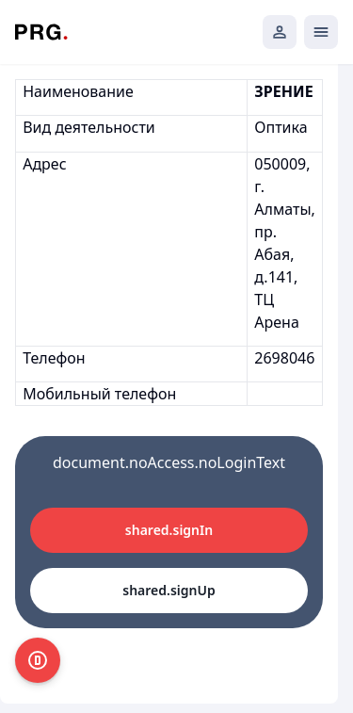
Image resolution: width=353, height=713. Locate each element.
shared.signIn (169, 530)
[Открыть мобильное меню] (321, 32)
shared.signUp (168, 590)
